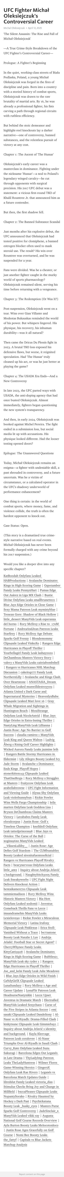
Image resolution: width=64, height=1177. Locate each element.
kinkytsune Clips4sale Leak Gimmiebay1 (30, 1024)
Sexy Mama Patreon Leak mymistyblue (29, 609)
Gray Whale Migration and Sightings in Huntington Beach (29, 706)
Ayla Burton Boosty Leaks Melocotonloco (31, 1125)
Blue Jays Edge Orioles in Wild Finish (31, 976)
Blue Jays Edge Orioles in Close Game (29, 605)
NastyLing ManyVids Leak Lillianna (27, 725)
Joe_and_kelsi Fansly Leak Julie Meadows (31, 971)
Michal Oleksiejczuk (14, 27)
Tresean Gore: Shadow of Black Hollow (30, 614)
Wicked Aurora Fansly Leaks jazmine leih (31, 749)
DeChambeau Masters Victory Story (27, 658)
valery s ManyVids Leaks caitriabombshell (31, 662)
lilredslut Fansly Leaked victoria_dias (28, 1082)
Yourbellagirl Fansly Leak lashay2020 (28, 653)
